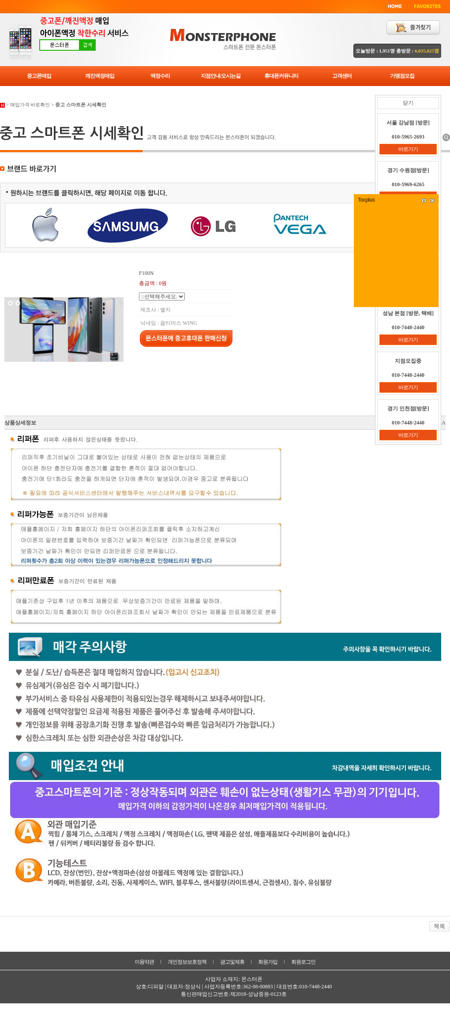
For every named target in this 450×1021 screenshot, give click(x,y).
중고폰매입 (39, 76)
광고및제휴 (232, 962)
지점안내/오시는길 (220, 76)
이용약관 (144, 962)
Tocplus (366, 200)
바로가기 (408, 149)
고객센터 (342, 76)
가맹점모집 (402, 76)
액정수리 (160, 76)
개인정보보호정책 (187, 962)
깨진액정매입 (99, 76)
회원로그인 (303, 962)
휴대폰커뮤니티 (281, 76)
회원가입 (268, 962)
